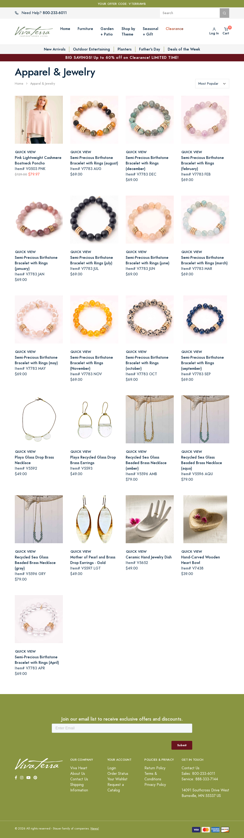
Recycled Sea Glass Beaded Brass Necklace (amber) (146, 463)
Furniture (85, 28)
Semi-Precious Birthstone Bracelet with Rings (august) (94, 160)
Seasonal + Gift (150, 31)
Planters (124, 49)
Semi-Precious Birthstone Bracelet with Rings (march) (204, 260)
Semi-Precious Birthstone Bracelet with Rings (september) (202, 363)
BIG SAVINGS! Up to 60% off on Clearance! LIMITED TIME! (122, 57)
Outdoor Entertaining (91, 49)
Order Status (117, 773)
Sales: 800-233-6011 (198, 773)
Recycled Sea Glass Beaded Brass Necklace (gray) (35, 563)
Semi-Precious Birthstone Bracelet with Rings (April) (37, 659)
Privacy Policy (155, 784)
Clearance (174, 28)
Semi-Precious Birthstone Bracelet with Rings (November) (91, 363)
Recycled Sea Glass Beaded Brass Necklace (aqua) (201, 463)
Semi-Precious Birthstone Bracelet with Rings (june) (147, 260)
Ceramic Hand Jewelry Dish (149, 557)
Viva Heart (78, 768)
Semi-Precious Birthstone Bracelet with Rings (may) (36, 360)
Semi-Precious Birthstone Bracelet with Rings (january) (36, 263)
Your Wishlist (117, 779)
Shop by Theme (128, 31)
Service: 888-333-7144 (200, 779)
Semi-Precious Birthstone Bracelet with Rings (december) (147, 163)
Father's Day (149, 49)
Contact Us (79, 779)
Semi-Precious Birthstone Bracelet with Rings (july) (91, 260)
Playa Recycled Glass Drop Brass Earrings (93, 460)
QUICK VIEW (25, 151)
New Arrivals (54, 49)
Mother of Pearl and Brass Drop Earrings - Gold (92, 560)
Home (65, 28)
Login (111, 768)
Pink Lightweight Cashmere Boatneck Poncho (38, 160)
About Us (77, 773)
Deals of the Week (184, 49)
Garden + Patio (107, 31)
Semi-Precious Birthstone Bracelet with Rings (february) (202, 163)
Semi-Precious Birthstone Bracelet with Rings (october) (147, 363)
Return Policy (154, 768)
